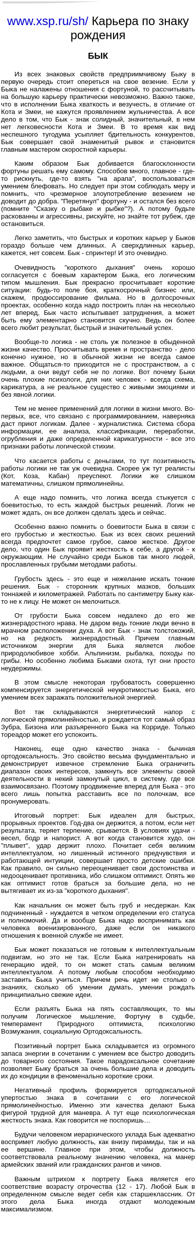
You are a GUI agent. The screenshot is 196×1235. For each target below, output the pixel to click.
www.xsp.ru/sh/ (47, 21)
